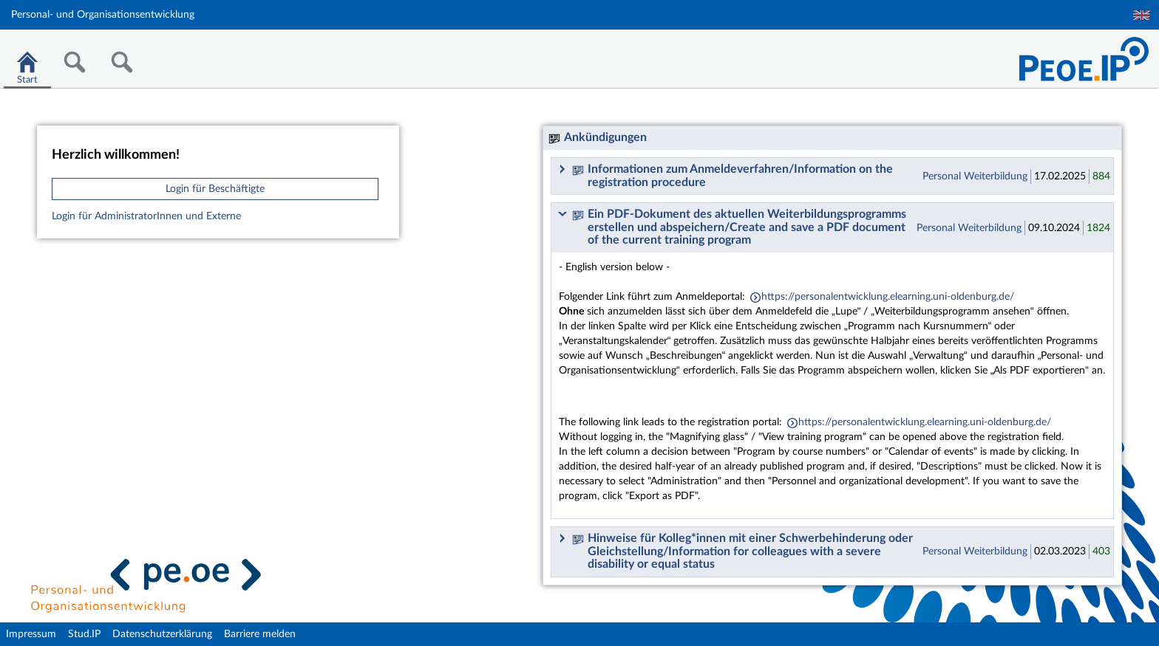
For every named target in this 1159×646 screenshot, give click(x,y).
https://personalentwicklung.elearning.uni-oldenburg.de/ (887, 297)
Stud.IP (84, 634)
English (1141, 15)
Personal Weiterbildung (974, 176)
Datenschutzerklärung (162, 634)
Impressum (31, 634)
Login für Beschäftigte (215, 189)
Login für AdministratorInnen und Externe (146, 216)
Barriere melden (260, 634)
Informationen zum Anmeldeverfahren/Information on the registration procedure (732, 175)
